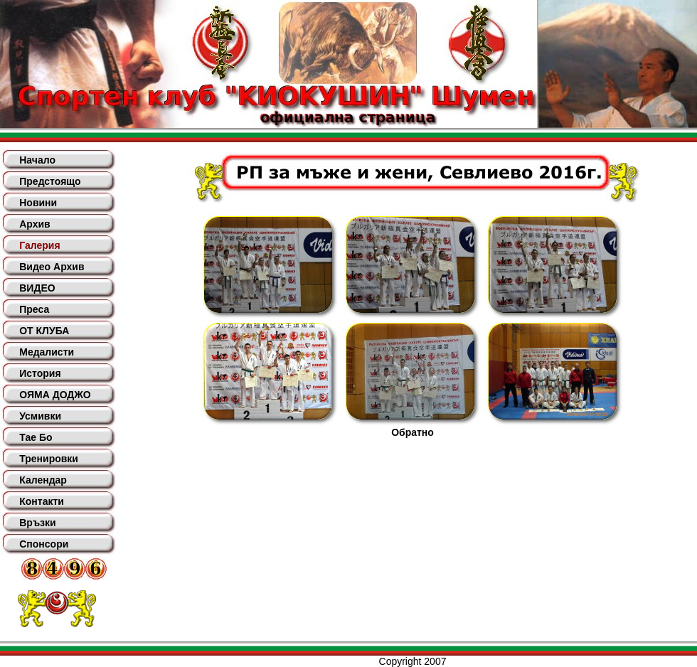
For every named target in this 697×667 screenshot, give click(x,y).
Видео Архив (51, 266)
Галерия (39, 245)
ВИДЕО (37, 288)
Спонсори (43, 544)
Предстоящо (49, 181)
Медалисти (46, 352)
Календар (43, 480)
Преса (34, 309)
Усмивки (40, 416)
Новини (38, 202)
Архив (34, 224)
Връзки (37, 522)
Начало (37, 160)
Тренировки (48, 458)
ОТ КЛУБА (44, 330)
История (39, 373)
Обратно (412, 432)
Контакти (41, 501)
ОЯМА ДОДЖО (54, 394)
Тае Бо (35, 437)
